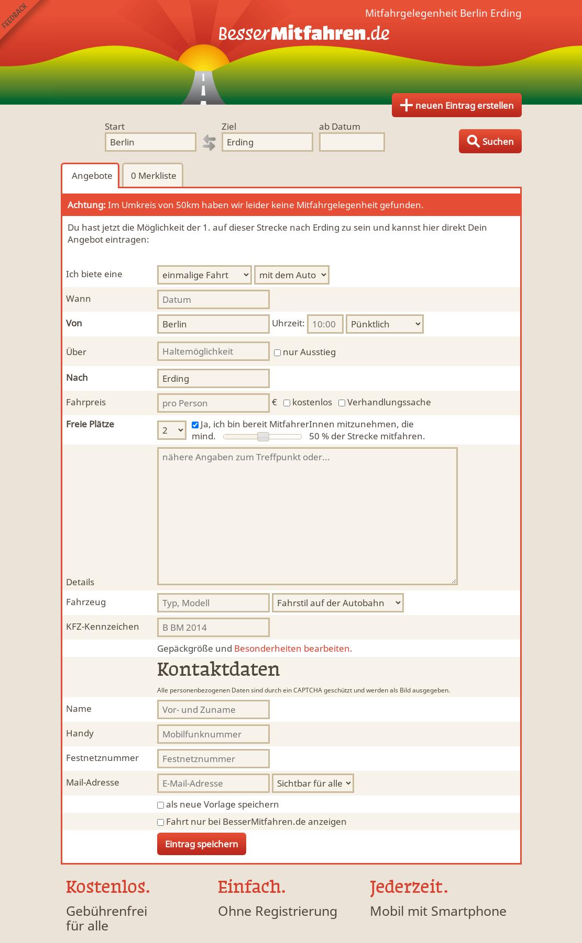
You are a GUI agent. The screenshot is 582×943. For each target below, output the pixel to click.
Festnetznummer (102, 758)
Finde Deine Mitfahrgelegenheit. (291, 52)
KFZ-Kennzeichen (102, 626)
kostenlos (312, 402)
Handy (80, 733)
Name (79, 708)
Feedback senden (25, 25)
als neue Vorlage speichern (222, 804)
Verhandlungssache (389, 402)
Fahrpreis (86, 402)
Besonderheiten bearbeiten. (255, 648)
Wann (78, 298)
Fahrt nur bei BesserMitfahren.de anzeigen (256, 821)
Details (80, 582)
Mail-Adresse (92, 782)
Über (76, 352)
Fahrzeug (86, 602)
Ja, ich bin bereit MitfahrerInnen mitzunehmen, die (307, 424)
